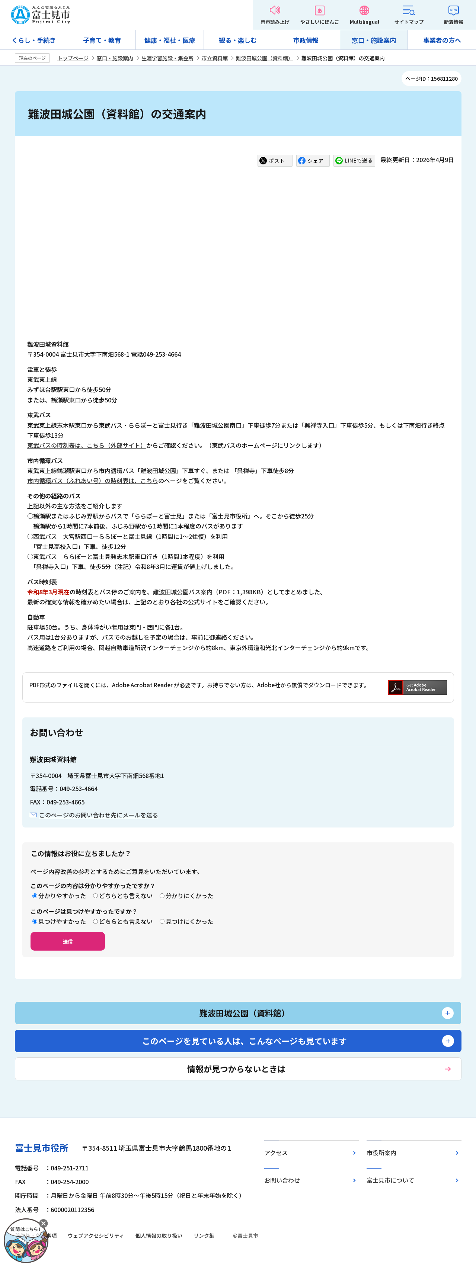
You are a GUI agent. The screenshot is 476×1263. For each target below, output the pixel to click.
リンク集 (204, 1235)
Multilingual (364, 21)
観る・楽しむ (238, 40)
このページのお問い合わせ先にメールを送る (98, 814)
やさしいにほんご (319, 21)
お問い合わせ (282, 1180)
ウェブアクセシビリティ (96, 1235)
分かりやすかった (62, 895)
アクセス (276, 1152)
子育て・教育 (102, 40)
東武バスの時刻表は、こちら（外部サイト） (86, 445)
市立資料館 (215, 58)
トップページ (73, 58)
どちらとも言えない (126, 895)
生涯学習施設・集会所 (167, 58)
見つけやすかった (62, 921)
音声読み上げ (275, 21)
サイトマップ (409, 21)
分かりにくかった (189, 895)
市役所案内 (381, 1152)
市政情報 (306, 40)
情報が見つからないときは (236, 1068)
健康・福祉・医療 (169, 40)
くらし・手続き (34, 40)
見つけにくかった (189, 921)
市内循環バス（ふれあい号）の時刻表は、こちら (92, 480)
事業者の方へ (442, 40)
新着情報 (453, 21)
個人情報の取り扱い (158, 1235)
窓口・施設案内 (374, 40)
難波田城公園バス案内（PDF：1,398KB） (210, 591)
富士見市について (390, 1180)
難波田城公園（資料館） (264, 58)
